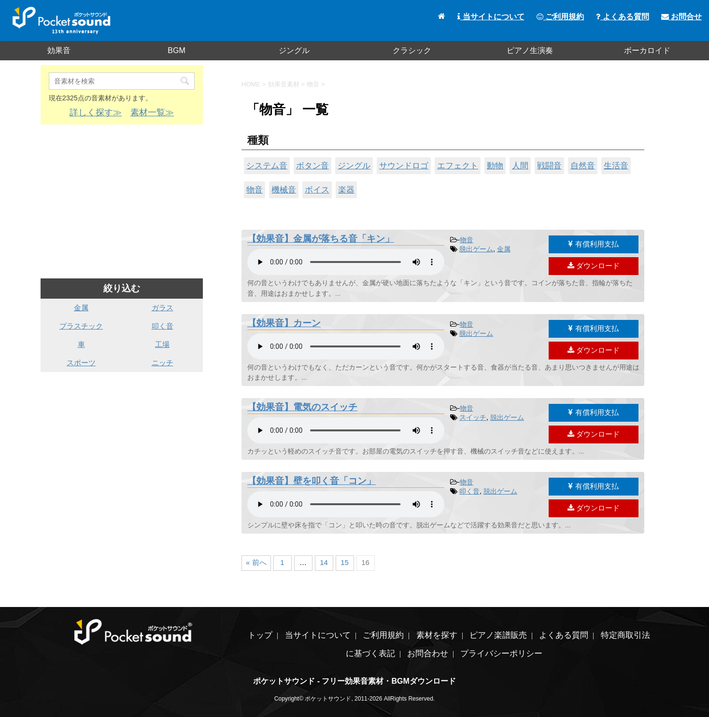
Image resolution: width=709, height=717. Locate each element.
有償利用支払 (593, 244)
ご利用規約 (560, 17)
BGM (176, 50)
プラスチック (81, 326)
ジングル (294, 50)
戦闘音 (549, 165)
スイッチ (472, 417)
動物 (495, 165)
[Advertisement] (122, 201)
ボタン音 (312, 165)
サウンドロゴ (403, 165)
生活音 (616, 165)
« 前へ (256, 562)
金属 (503, 249)
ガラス (162, 307)
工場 (162, 344)
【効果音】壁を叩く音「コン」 (311, 481)
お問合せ (681, 17)
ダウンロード (593, 266)
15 (344, 562)
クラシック (412, 50)
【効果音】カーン (284, 323)
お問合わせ (427, 653)
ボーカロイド (647, 50)
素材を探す (436, 635)
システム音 (266, 165)
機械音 (283, 189)
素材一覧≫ (152, 112)
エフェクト (457, 165)
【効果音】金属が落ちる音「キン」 (320, 239)
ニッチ (162, 362)
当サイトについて (490, 17)
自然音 (582, 165)
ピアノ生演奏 (530, 50)
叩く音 (469, 491)
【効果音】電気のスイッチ (302, 407)
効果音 (59, 50)
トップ (260, 635)
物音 (254, 189)
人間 (520, 165)
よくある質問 (622, 17)
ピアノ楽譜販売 (498, 635)
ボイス (317, 189)
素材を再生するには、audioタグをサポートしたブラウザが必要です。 (345, 262)
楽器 (346, 189)
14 (324, 562)
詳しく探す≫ (96, 112)
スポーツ (81, 362)
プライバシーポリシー (501, 653)
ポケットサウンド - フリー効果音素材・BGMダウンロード (354, 681)
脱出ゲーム (476, 249)
